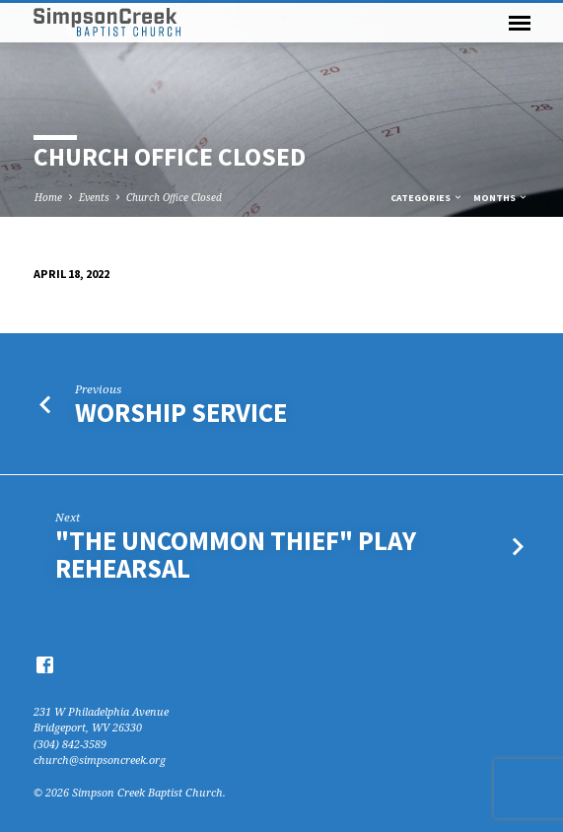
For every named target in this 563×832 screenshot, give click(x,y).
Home (48, 197)
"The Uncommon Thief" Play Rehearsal (235, 554)
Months (500, 197)
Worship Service (181, 412)
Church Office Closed (174, 197)
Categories (426, 197)
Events (94, 197)
